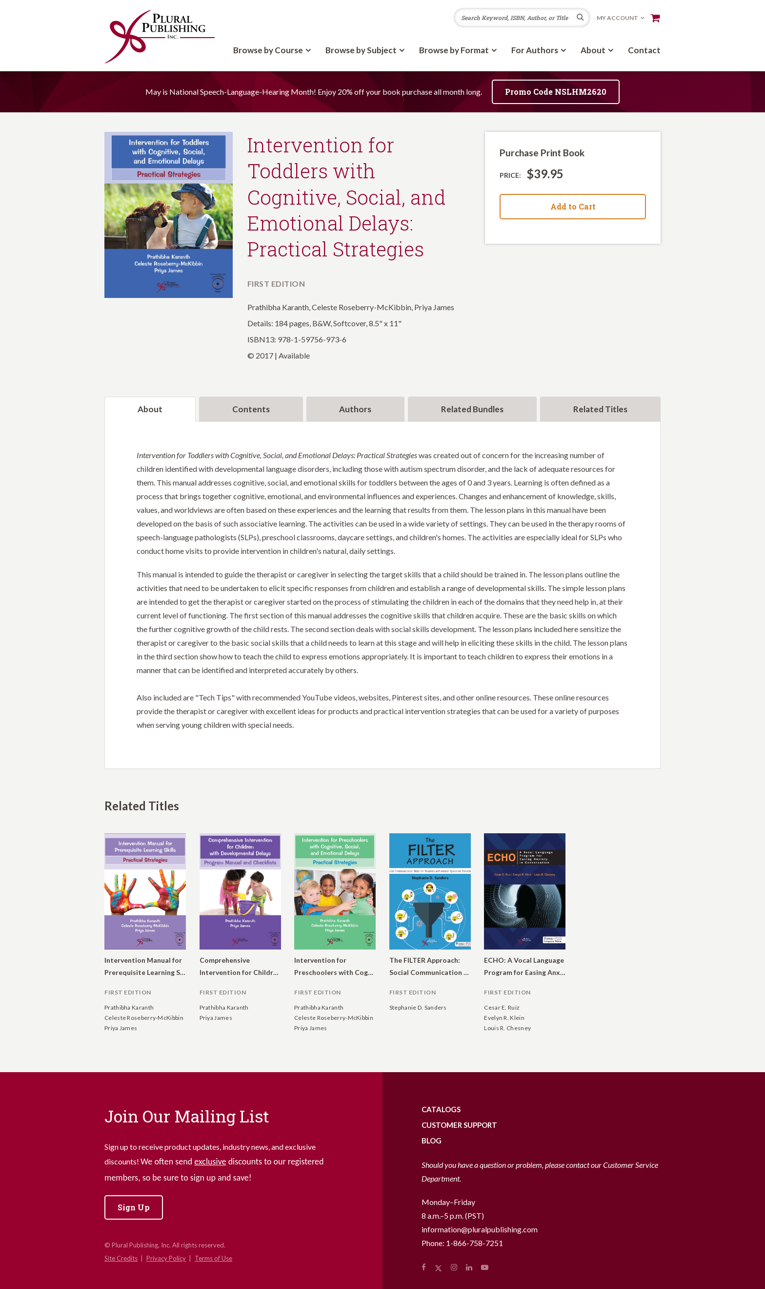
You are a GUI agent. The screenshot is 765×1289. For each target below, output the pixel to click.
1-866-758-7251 (474, 1242)
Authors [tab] (355, 409)
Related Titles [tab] (600, 409)
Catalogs (441, 1109)
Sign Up (134, 1207)
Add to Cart (573, 206)
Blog (432, 1140)
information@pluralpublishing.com (480, 1229)
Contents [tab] (251, 409)
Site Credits (121, 1258)
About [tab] (150, 409)
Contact (644, 50)
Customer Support (459, 1124)
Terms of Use (213, 1258)
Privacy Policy (166, 1258)
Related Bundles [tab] (472, 409)
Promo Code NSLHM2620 (555, 91)
